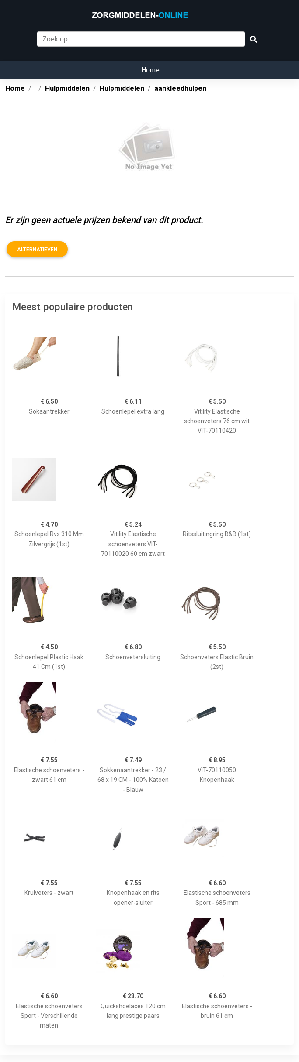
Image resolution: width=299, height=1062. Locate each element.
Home (150, 70)
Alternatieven (37, 250)
